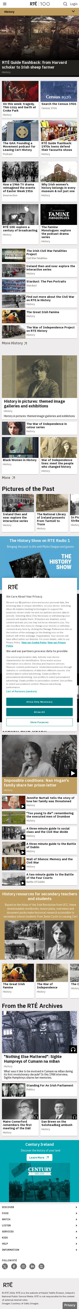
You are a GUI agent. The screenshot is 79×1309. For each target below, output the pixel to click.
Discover (8, 1207)
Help (5, 1243)
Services (8, 1231)
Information (10, 1249)
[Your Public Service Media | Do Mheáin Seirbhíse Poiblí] (8, 1284)
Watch (6, 1219)
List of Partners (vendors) (21, 691)
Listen (6, 1225)
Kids (5, 1237)
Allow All (39, 711)
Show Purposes (39, 721)
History (9, 12)
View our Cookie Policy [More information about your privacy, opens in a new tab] (34, 642)
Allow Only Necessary (39, 701)
